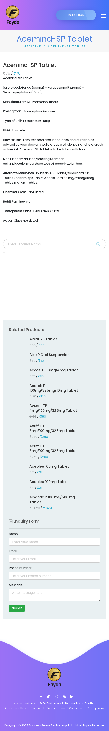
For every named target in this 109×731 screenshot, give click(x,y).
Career (50, 708)
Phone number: (20, 568)
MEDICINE (32, 46)
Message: (16, 585)
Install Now (76, 15)
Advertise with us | (16, 708)
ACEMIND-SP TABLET (67, 46)
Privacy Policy (96, 708)
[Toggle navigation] (102, 15)
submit (17, 608)
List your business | (25, 703)
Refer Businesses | (51, 703)
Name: (13, 534)
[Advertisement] (54, 287)
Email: (13, 551)
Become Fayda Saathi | (80, 703)
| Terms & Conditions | (70, 708)
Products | (37, 708)
